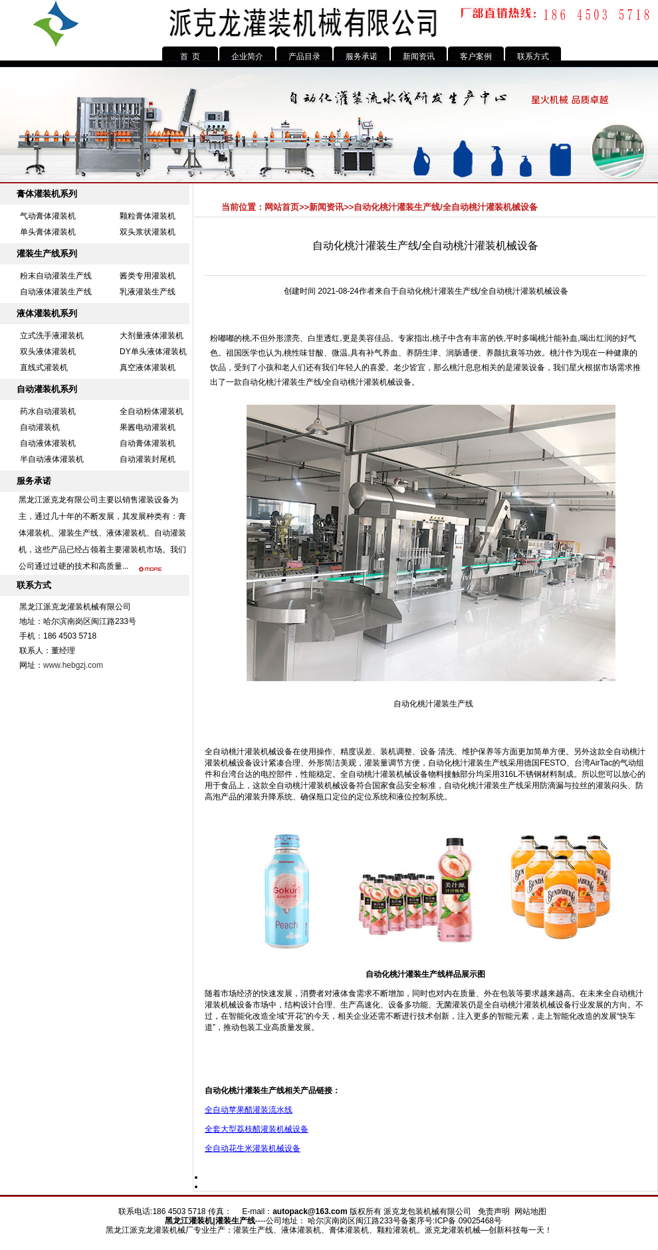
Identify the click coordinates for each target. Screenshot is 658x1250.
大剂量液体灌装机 (151, 335)
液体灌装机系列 (47, 313)
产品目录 (304, 56)
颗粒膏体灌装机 (147, 216)
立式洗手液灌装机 (52, 335)
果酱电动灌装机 (147, 427)
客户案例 (476, 56)
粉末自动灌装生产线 (56, 275)
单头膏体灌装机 (48, 232)
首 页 (190, 56)
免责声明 (494, 1211)
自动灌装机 (40, 427)
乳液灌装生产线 (147, 291)
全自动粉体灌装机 (151, 411)
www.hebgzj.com (73, 665)
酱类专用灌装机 (147, 275)
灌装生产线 (302, 382)
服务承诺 (362, 56)
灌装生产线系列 (47, 254)
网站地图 (530, 1211)
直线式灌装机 (44, 367)
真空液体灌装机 (147, 367)
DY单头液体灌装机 (153, 351)
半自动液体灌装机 (52, 459)
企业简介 (247, 56)
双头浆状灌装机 (147, 232)
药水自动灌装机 (48, 411)
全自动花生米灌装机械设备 (252, 1148)
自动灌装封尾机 (147, 459)
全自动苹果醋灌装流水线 (248, 1109)
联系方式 (533, 56)
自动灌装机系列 (47, 389)
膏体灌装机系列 (47, 194)
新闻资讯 (419, 56)
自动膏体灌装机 (147, 443)
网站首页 (282, 207)
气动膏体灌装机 (48, 216)
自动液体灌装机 (48, 443)
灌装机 (201, 1220)
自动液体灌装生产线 (56, 291)
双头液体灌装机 (48, 351)
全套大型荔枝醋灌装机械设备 (256, 1129)
